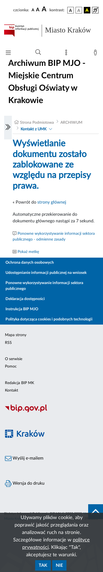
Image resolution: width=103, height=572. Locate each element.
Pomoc (11, 366)
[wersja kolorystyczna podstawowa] (70, 10)
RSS (8, 343)
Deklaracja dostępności (25, 299)
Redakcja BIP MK (19, 383)
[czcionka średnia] (37, 10)
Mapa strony (15, 335)
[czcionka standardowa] (33, 10)
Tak (43, 565)
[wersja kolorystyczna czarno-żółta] (87, 10)
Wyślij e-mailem (24, 458)
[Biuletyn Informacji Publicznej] (51, 411)
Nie (59, 565)
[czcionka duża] (44, 9)
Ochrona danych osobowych (29, 263)
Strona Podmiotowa (37, 123)
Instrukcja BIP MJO (21, 309)
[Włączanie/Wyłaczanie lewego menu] (8, 127)
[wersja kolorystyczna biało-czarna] (78, 10)
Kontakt (11, 390)
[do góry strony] (95, 511)
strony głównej (51, 202)
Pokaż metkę (28, 252)
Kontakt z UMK (33, 129)
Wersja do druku (24, 483)
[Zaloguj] (96, 54)
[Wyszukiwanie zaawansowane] (38, 52)
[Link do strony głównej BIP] (51, 30)
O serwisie (13, 359)
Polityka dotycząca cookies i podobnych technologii (49, 319)
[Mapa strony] (67, 54)
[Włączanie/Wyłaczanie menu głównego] (8, 53)
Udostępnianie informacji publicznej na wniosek (46, 273)
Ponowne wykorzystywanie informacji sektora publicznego (44, 286)
